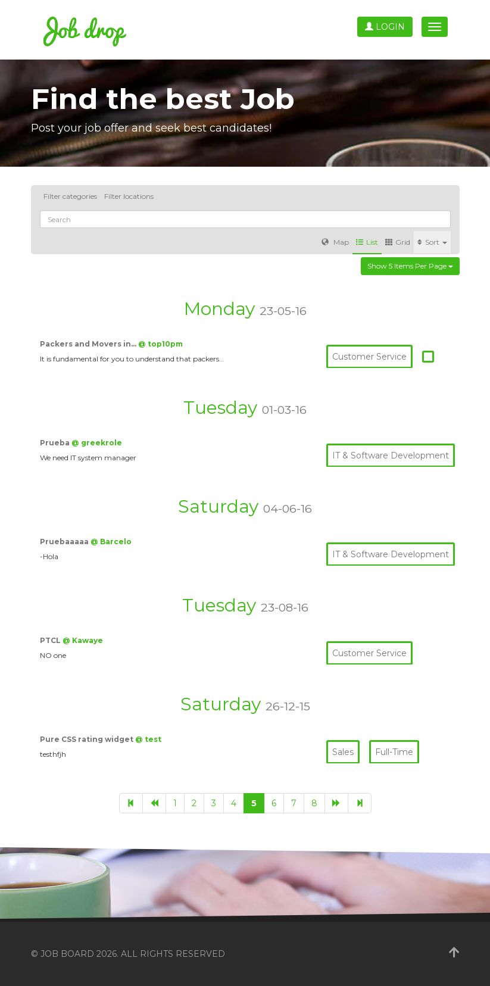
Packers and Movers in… (89, 343)
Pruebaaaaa (65, 541)
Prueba (55, 442)
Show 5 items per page (410, 265)
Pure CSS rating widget (87, 739)
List (367, 242)
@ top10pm (160, 343)
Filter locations (129, 196)
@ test (148, 739)
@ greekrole (96, 442)
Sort (432, 242)
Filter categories (70, 196)
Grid (397, 242)
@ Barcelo (111, 541)
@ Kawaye (83, 640)
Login (385, 26)
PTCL (51, 640)
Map (335, 242)
